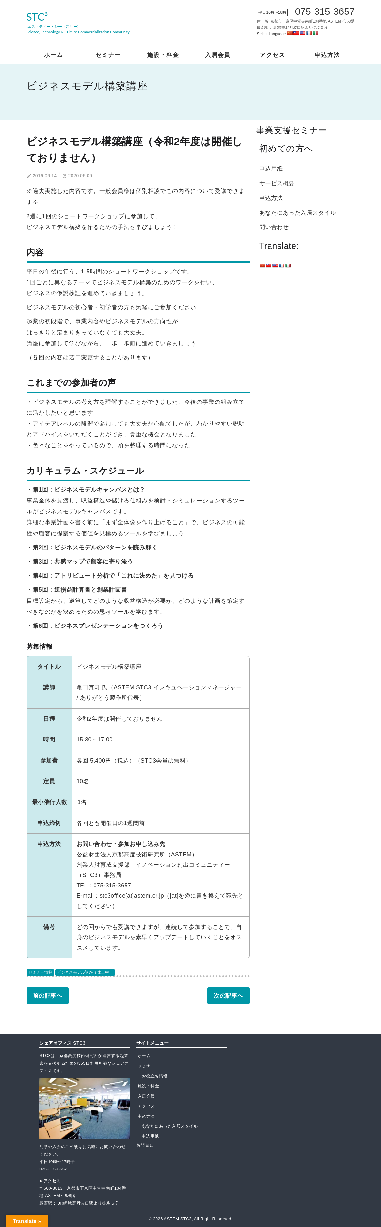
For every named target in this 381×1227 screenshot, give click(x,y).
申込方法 (327, 55)
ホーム (53, 55)
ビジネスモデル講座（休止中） (85, 972)
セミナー (108, 55)
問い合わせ (274, 227)
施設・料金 (163, 55)
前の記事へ (48, 996)
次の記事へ (228, 996)
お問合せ (145, 1145)
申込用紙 (271, 168)
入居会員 (218, 55)
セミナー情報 (40, 972)
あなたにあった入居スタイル (297, 213)
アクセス (272, 55)
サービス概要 (277, 183)
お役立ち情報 (155, 1076)
